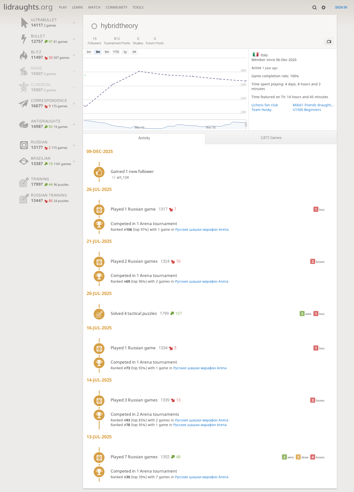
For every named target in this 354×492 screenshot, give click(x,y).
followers (94, 41)
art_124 (120, 177)
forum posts (155, 41)
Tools (138, 7)
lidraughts (28, 7)
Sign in (341, 7)
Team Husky (261, 109)
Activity (144, 138)
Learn (77, 7)
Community (116, 7)
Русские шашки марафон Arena (202, 229)
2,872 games (271, 138)
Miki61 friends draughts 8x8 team (313, 105)
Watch (94, 7)
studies (138, 41)
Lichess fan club (264, 105)
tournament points (117, 41)
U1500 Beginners (307, 109)
